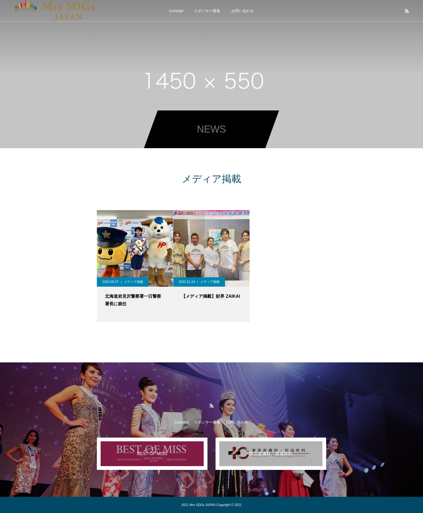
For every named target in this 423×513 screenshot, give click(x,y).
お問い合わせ (242, 11)
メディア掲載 (133, 282)
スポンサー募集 (207, 11)
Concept (176, 11)
